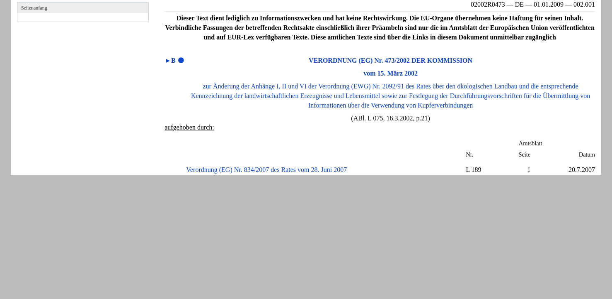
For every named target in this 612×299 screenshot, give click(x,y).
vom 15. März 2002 (390, 73)
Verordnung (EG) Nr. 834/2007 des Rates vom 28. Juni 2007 (266, 169)
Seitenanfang (34, 8)
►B (170, 60)
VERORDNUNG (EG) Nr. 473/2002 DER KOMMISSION (390, 60)
